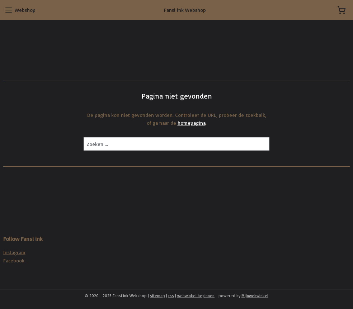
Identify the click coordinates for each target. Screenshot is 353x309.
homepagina (192, 123)
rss (171, 295)
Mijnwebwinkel (254, 295)
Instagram (14, 252)
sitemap (157, 295)
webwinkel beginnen (196, 295)
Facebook (13, 260)
